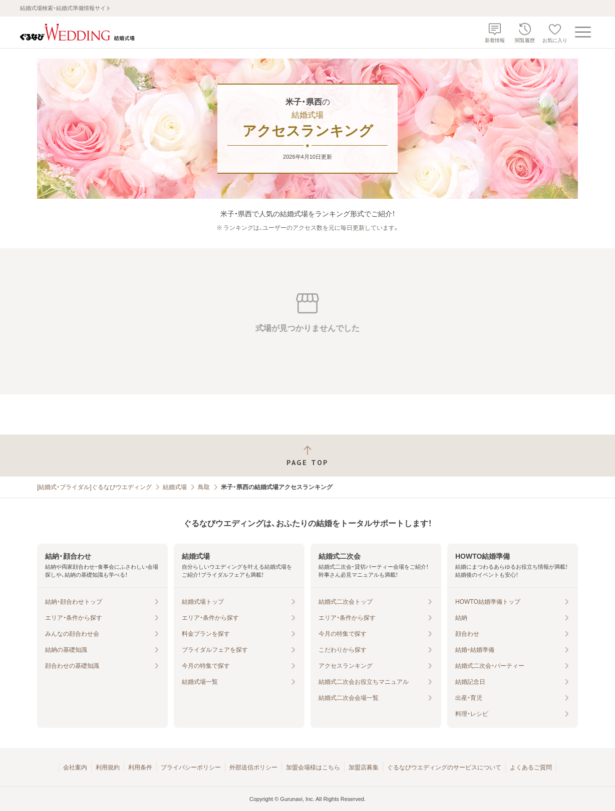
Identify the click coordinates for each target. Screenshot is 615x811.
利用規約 (108, 767)
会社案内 (75, 767)
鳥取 (204, 487)
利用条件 (140, 767)
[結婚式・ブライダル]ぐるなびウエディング (94, 487)
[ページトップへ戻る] (307, 456)
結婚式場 (175, 487)
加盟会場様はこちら (313, 767)
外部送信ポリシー (253, 767)
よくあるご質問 (531, 767)
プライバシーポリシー (191, 767)
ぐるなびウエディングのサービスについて (444, 767)
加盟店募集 (364, 767)
